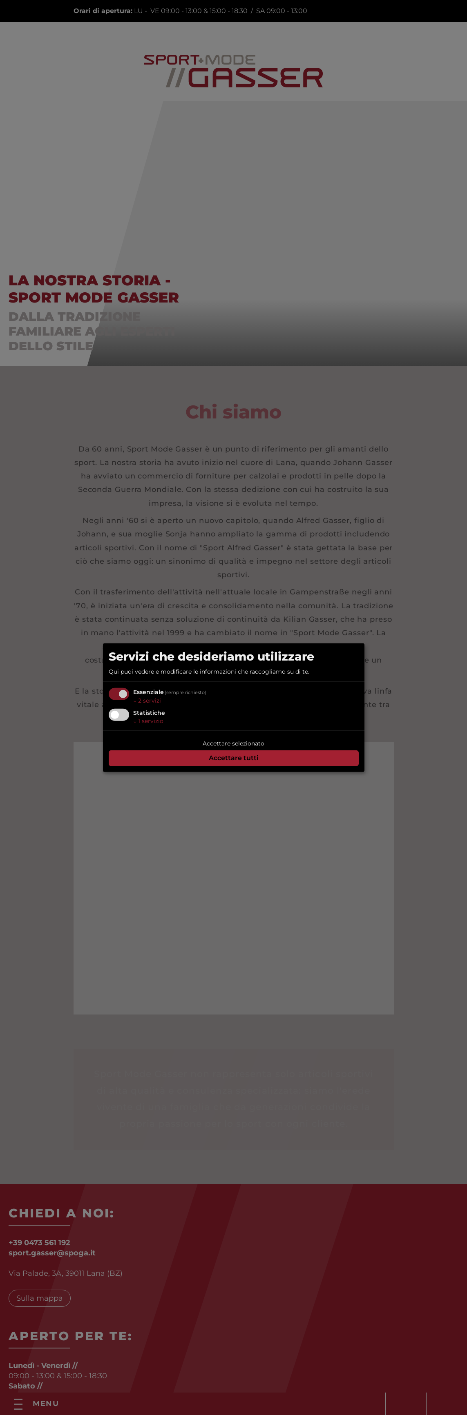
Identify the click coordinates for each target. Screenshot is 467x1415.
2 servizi (147, 700)
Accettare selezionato (233, 743)
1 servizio (148, 720)
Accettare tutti (234, 758)
